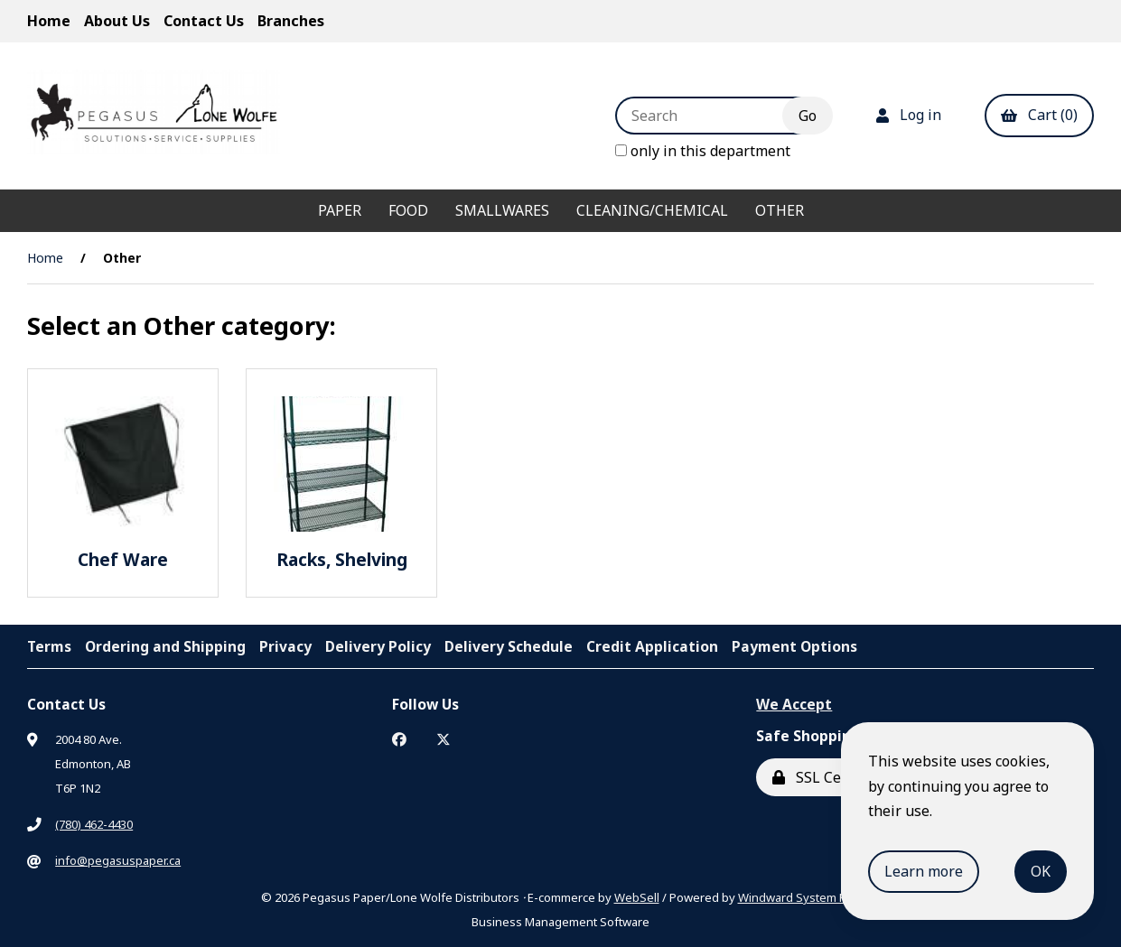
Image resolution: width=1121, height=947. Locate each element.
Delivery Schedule (508, 646)
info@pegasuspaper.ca (118, 860)
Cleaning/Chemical (652, 210)
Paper (339, 210)
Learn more (923, 871)
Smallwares (502, 210)
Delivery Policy (378, 646)
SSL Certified (827, 777)
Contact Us (203, 21)
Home (48, 21)
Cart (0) (1039, 115)
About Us (117, 21)
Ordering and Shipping (165, 646)
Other (779, 210)
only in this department (702, 151)
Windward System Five (799, 897)
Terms (49, 646)
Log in (908, 115)
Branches (290, 21)
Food (408, 210)
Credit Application (652, 646)
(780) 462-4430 (94, 824)
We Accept (794, 704)
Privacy (285, 646)
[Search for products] (712, 116)
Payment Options (794, 646)
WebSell (636, 897)
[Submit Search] (807, 116)
